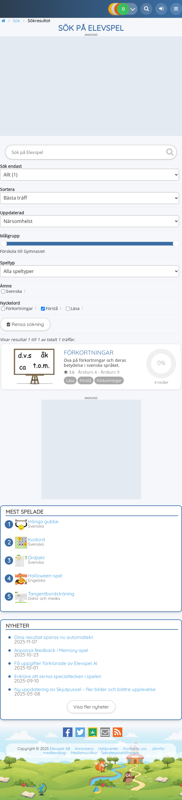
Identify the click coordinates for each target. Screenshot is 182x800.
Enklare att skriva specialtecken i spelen (57, 676)
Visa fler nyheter (91, 707)
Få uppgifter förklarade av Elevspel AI (55, 663)
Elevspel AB (60, 748)
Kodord (36, 539)
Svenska (16, 291)
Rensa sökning (25, 324)
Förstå (54, 308)
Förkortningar (21, 308)
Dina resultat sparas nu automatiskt (53, 637)
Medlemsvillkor (84, 752)
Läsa (77, 308)
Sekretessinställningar (120, 752)
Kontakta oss (135, 748)
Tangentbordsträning (51, 594)
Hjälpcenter (108, 748)
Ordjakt (36, 557)
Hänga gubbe (43, 521)
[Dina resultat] (134, 9)
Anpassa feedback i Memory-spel (51, 650)
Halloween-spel (45, 576)
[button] (176, 9)
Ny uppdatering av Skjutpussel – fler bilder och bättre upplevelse (85, 689)
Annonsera (84, 748)
